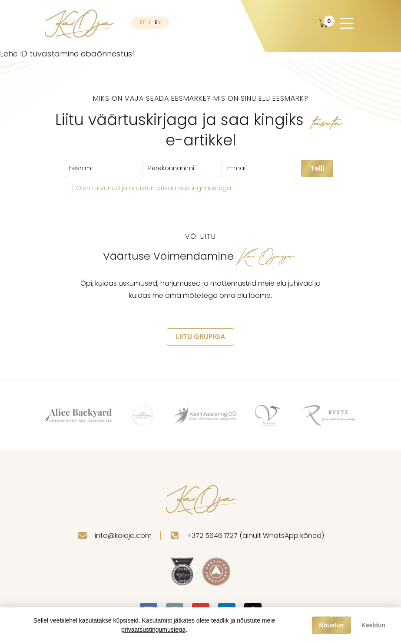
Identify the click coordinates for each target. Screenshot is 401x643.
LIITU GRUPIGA (200, 337)
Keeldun (373, 625)
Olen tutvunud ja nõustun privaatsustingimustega (153, 188)
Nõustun (331, 625)
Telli (317, 168)
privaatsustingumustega (153, 629)
